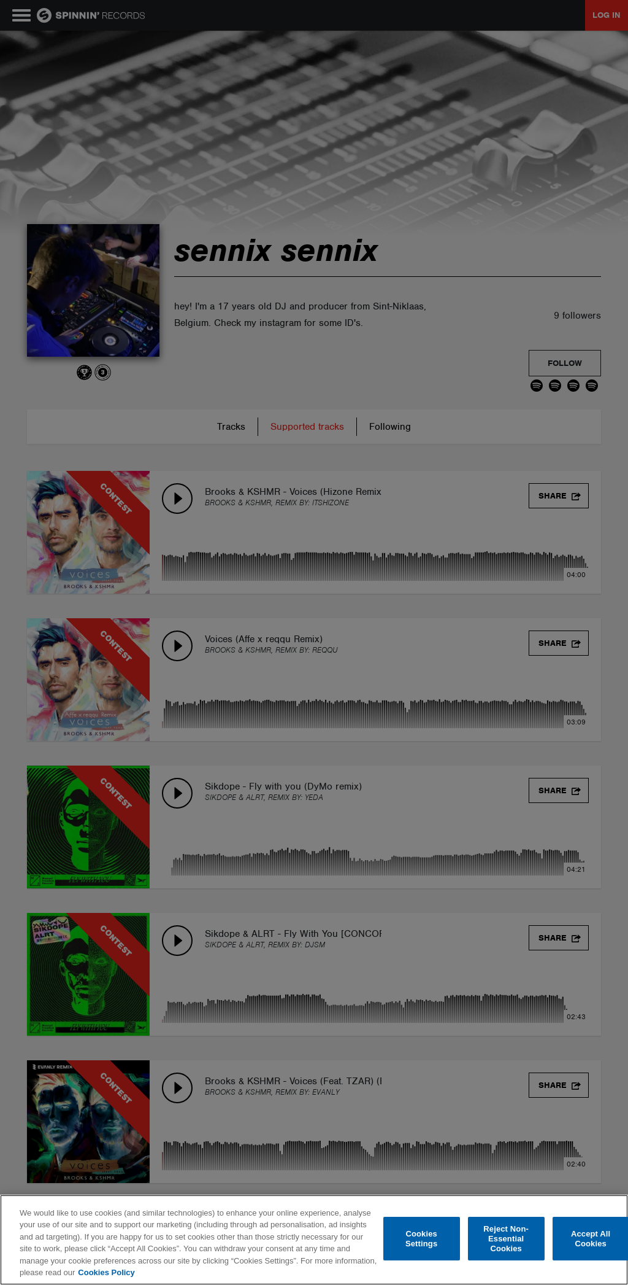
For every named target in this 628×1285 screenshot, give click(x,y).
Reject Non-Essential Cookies (506, 1239)
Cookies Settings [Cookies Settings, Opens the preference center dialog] (421, 1238)
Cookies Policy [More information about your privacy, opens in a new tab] (106, 1272)
